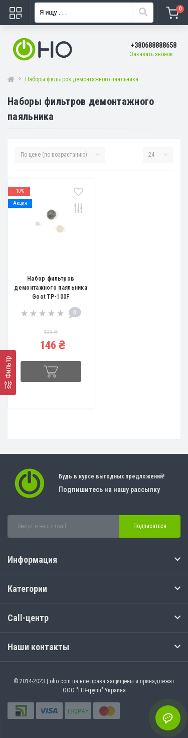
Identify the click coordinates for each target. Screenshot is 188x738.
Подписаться (149, 526)
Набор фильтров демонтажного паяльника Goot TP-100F (50, 287)
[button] (153, 45)
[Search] (142, 13)
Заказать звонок (151, 54)
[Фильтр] (8, 372)
